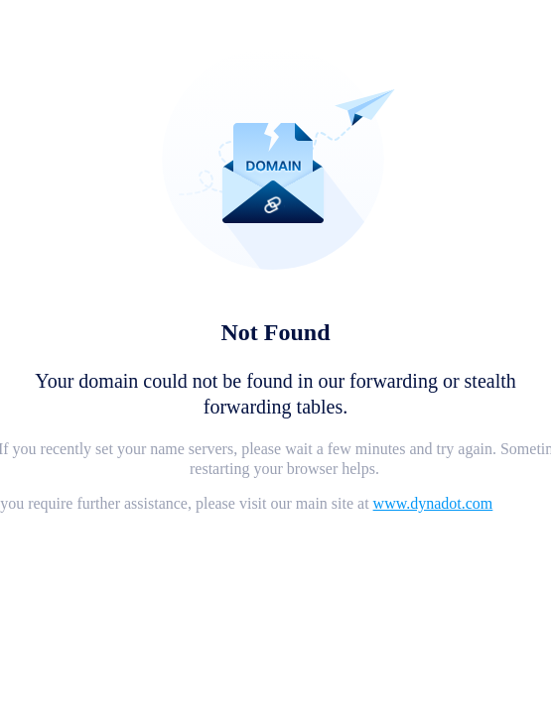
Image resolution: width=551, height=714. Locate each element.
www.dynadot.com (433, 503)
